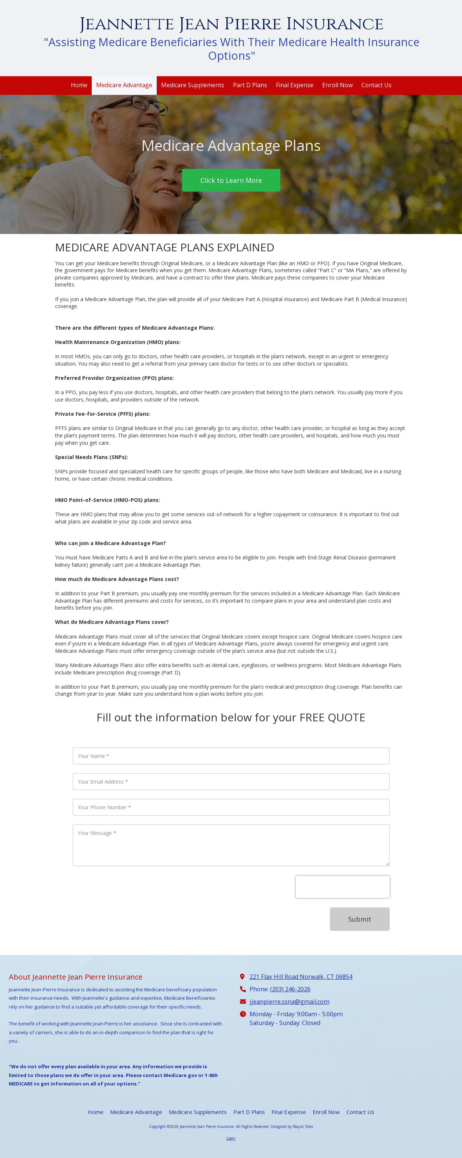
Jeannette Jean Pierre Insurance (231, 24)
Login (231, 1138)
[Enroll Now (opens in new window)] (337, 85)
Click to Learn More (231, 180)
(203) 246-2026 (290, 989)
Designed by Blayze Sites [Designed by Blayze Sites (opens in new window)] (292, 1126)
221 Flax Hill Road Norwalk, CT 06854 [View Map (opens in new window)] (301, 977)
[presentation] (343, 887)
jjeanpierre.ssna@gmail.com (290, 1002)
